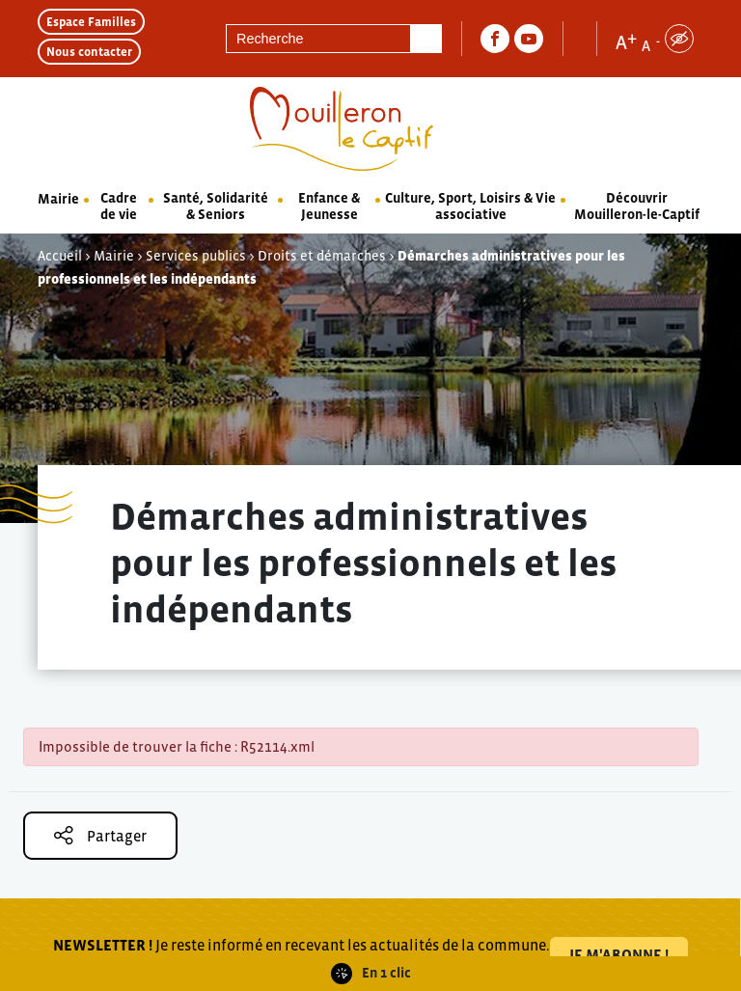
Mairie (58, 198)
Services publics (196, 255)
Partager (100, 835)
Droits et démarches (322, 255)
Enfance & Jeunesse (329, 206)
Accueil (60, 255)
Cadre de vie (118, 206)
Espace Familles (91, 21)
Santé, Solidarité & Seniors (215, 206)
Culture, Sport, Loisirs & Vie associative (470, 206)
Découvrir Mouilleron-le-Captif (637, 206)
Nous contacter (89, 51)
